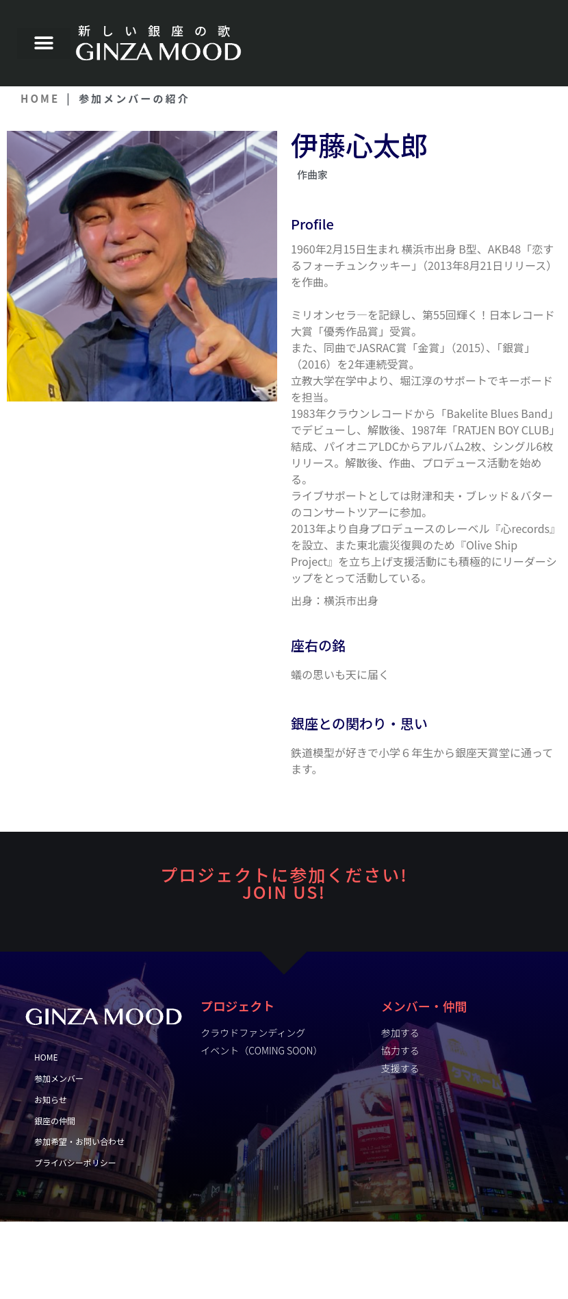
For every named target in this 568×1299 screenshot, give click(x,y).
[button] (43, 43)
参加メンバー (58, 1078)
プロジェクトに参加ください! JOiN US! (284, 883)
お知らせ (54, 1099)
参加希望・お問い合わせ (79, 1141)
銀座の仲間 (54, 1120)
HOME (40, 98)
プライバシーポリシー (75, 1162)
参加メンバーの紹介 (134, 98)
